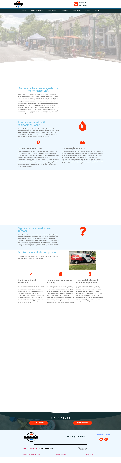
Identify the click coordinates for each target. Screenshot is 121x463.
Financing (87, 10)
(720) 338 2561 (83, 4)
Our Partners (76, 10)
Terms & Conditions (60, 454)
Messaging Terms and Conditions (31, 454)
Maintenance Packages (37, 10)
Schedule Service (52, 10)
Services (24, 10)
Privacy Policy (90, 454)
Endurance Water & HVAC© (31, 448)
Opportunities (64, 10)
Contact (97, 10)
